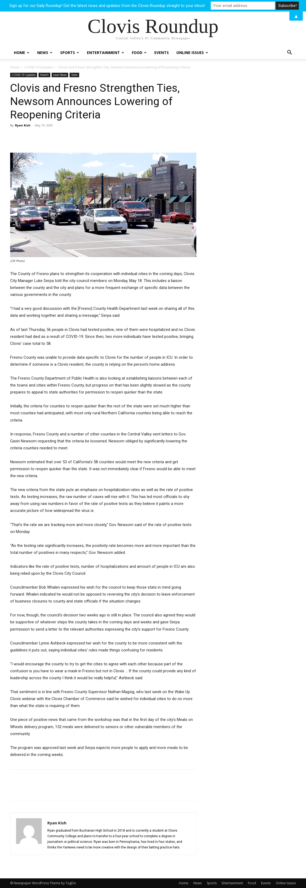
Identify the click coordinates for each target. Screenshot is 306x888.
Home (21, 52)
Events (161, 52)
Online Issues (192, 52)
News (44, 52)
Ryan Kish (22, 125)
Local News (60, 75)
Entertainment (105, 52)
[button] (289, 53)
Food (139, 52)
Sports (69, 52)
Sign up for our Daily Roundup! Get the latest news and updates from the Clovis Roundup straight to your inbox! (107, 5)
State (74, 75)
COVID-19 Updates (39, 67)
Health (44, 75)
